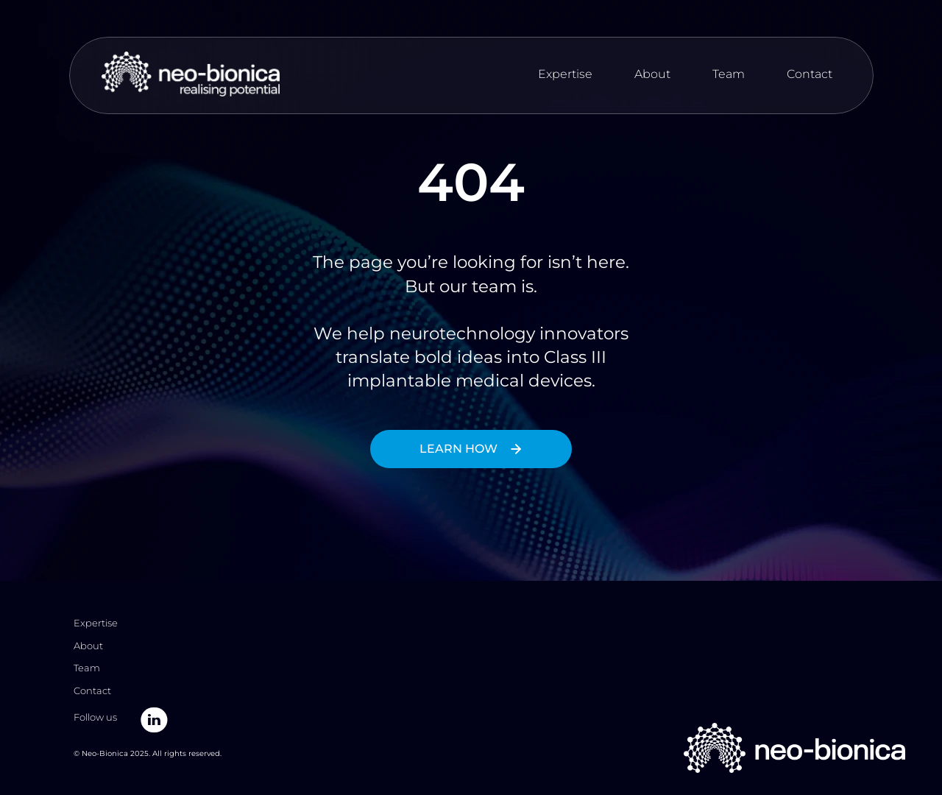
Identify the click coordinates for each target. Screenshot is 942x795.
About (652, 74)
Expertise (565, 74)
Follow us (96, 717)
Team (728, 74)
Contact (809, 74)
